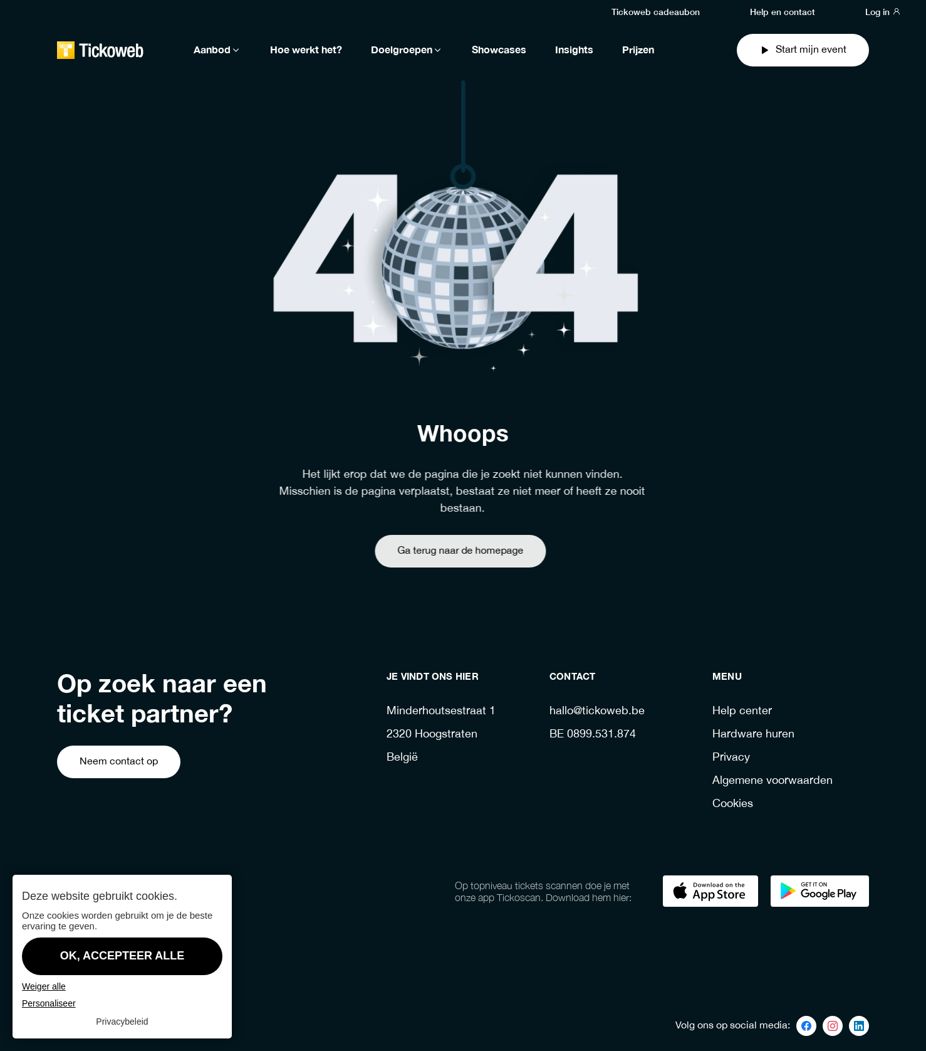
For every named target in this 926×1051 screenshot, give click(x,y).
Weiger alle (44, 986)
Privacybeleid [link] (122, 1022)
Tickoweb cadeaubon (655, 11)
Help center (742, 711)
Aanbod (217, 50)
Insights (574, 50)
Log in (883, 11)
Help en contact (782, 11)
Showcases (499, 50)
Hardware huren (753, 734)
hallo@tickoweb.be (597, 711)
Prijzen (638, 50)
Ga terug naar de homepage (437, 551)
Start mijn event (802, 50)
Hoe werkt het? (306, 50)
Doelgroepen (407, 50)
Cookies (732, 804)
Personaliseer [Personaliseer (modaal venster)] (49, 1003)
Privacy (731, 757)
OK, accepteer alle (122, 955)
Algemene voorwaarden (772, 781)
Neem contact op (119, 761)
